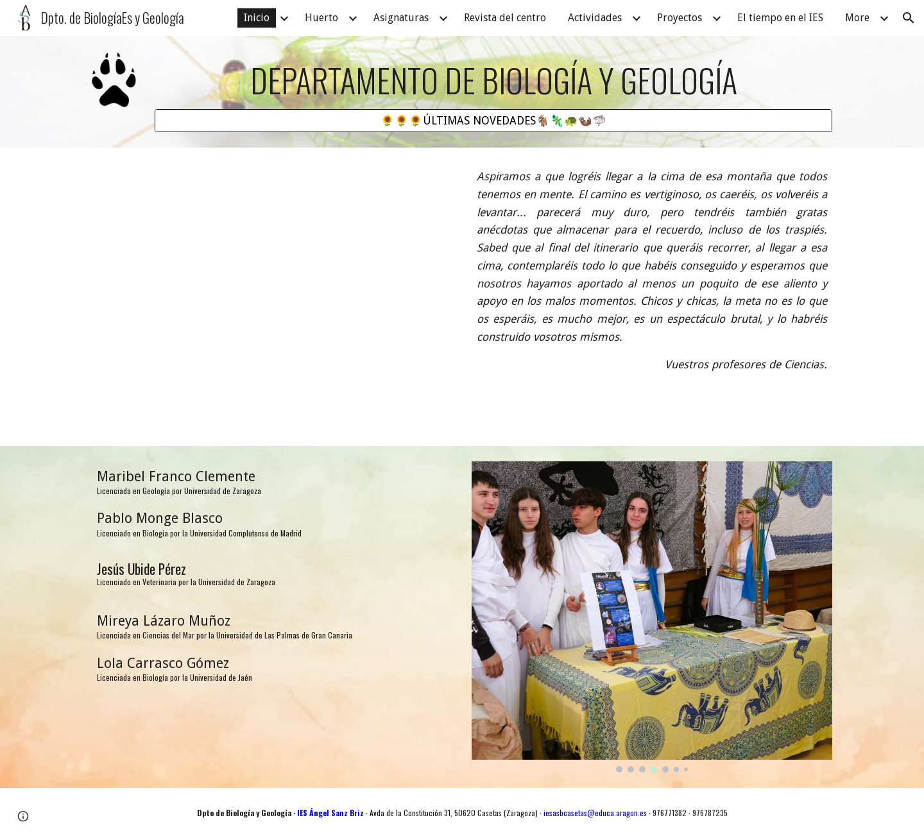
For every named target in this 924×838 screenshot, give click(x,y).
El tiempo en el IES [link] (780, 18)
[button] (908, 18)
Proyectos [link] (679, 18)
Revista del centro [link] (505, 18)
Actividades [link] (595, 18)
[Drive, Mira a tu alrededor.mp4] (272, 297)
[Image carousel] (652, 617)
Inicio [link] (257, 18)
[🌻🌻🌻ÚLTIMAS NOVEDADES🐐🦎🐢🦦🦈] (493, 121)
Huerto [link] (321, 18)
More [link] (857, 18)
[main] (493, 80)
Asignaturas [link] (401, 18)
